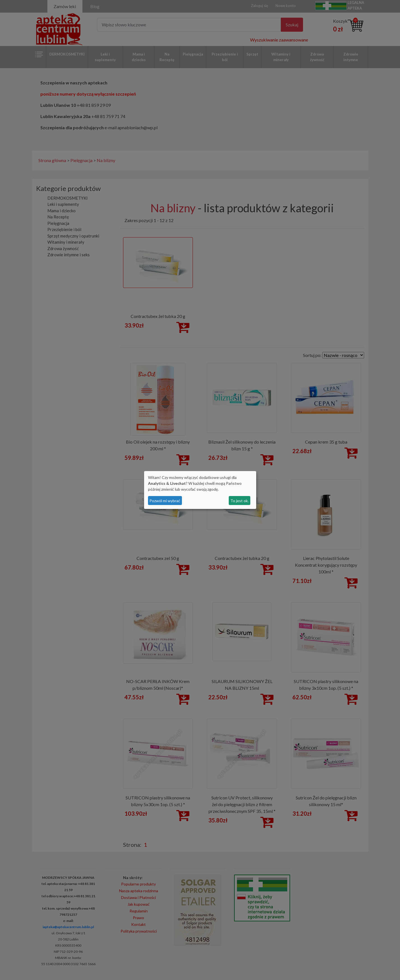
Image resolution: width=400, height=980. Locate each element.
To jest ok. (239, 500)
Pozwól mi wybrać (164, 500)
